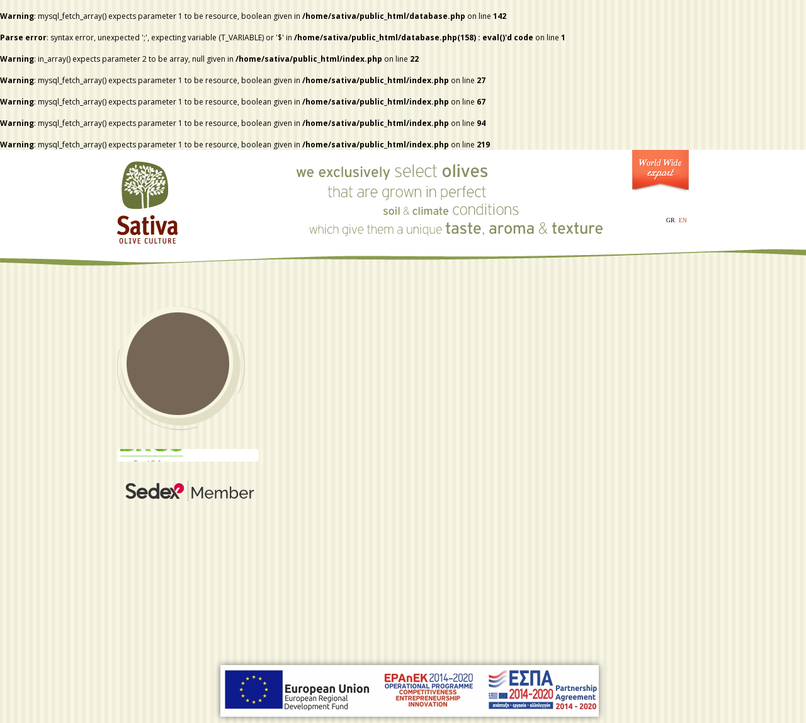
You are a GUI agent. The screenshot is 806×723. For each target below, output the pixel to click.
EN (683, 220)
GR (670, 220)
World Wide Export (660, 173)
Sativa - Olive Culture (148, 198)
